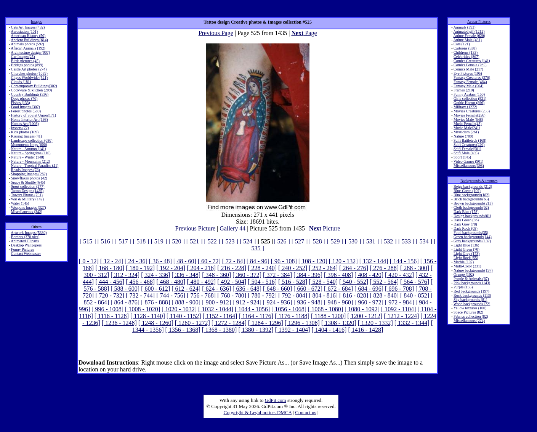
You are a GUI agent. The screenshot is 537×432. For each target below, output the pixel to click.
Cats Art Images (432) (28, 27)
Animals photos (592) (27, 44)
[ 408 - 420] (368, 275)
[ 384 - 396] (307, 275)
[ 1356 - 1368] (182, 329)
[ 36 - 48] (160, 261)
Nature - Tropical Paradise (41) (34, 165)
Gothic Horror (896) (469, 103)
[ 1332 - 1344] (412, 323)
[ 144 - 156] (404, 261)
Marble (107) (464, 262)
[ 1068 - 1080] (325, 309)
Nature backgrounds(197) (473, 270)
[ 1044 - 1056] (252, 309)
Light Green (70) (466, 249)
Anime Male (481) (467, 40)
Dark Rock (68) (466, 228)
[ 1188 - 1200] (328, 316)
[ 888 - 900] (186, 302)
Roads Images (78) (25, 170)
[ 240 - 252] (292, 268)
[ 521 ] (194, 241)
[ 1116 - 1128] (112, 316)
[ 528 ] (317, 241)
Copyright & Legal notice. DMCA (258, 412)
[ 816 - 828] (353, 295)
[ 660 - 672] (307, 288)
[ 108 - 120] (312, 261)
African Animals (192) (28, 48)
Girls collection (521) (470, 98)
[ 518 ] (141, 241)
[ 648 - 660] (277, 288)
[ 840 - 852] (414, 295)
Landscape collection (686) (32, 140)
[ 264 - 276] (353, 268)
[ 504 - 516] (262, 281)
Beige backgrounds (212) (473, 186)
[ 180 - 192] (140, 268)
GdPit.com (275, 400)
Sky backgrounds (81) (470, 300)
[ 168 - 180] (109, 268)
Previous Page (216, 33)
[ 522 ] (212, 241)
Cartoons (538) (465, 48)
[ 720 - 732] (109, 295)
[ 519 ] (159, 241)
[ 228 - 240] (262, 268)
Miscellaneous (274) (469, 320)
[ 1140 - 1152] (184, 316)
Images (36, 21)
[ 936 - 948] (307, 302)
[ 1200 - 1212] (364, 316)
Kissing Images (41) (26, 136)
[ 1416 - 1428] (365, 329)
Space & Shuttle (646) (28, 182)
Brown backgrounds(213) (473, 203)
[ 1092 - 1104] (398, 309)
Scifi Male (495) (466, 153)
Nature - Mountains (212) (30, 161)
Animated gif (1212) (468, 31)
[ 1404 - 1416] (328, 329)
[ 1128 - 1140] (147, 316)
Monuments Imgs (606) (29, 144)
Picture (324, 228)
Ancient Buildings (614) (29, 40)
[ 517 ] (123, 241)
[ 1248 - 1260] (155, 323)
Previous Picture (195, 228)
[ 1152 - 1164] (220, 316)
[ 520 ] (176, 241)
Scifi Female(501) (467, 149)
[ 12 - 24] (111, 261)
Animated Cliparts (25, 241)
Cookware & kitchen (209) (31, 90)
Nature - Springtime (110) (31, 153)
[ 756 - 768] (201, 295)
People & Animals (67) (471, 279)
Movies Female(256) (470, 115)
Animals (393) (464, 27)
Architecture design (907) (30, 52)
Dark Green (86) (466, 220)
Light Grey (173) (466, 253)
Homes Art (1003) (25, 124)
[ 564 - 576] (414, 281)
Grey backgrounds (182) (472, 241)
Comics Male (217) (468, 69)
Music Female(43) (468, 124)
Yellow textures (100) (470, 308)
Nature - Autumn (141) (28, 149)
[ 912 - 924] (246, 302)
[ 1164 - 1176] (256, 316)
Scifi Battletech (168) (470, 140)
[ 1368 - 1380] (219, 329)
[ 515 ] (88, 241)
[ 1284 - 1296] (265, 323)
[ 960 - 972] (368, 302)
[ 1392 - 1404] (292, 329)
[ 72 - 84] (233, 261)
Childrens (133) (466, 52)
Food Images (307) (25, 107)
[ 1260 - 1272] (192, 323)
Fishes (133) (20, 103)
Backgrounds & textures (478, 181)
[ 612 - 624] (186, 288)
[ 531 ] (370, 241)
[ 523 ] (230, 241)
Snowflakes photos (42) (29, 178)
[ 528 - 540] (323, 281)
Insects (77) (20, 128)
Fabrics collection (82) (471, 316)
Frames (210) (464, 90)
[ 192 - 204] (170, 268)
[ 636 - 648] (246, 288)
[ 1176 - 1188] (292, 316)
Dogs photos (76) (24, 98)
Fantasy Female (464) (470, 82)
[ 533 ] (406, 241)
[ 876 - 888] (155, 302)
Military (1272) (465, 107)
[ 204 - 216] (201, 268)
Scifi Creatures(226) (469, 144)
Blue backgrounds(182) (471, 195)
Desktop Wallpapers (26, 245)
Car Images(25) (23, 56)
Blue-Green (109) (467, 191)
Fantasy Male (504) (468, 86)
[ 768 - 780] (231, 295)
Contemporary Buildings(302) (34, 86)
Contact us (305, 412)
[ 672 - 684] (338, 288)
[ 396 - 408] (338, 275)
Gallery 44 (232, 228)
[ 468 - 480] (170, 281)
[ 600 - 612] (155, 288)
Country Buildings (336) (29, 94)
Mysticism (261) (466, 132)
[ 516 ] (106, 241)
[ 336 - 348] (186, 275)
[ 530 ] (353, 241)
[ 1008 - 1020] (142, 309)
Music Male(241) (467, 128)
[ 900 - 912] (216, 302)
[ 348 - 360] (216, 275)
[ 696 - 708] (399, 288)
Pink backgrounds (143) (472, 283)
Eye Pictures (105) (468, 73)
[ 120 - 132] (343, 261)
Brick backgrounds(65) (471, 199)
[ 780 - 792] (262, 295)
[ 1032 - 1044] (215, 309)
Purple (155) (463, 287)
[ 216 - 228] (231, 268)
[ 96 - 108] (284, 261)
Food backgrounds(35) (471, 232)
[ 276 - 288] (384, 268)
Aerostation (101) (24, 31)
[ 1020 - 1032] (179, 309)
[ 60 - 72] (209, 261)
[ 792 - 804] (292, 295)
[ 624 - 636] (216, 288)
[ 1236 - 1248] (119, 323)
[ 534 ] (424, 241)
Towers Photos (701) (27, 195)
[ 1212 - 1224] (401, 316)
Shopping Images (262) (29, 174)
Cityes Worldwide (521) (29, 77)
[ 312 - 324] (125, 275)
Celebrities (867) (466, 56)
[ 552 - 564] (384, 281)
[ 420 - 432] (399, 275)
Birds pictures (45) (25, 61)
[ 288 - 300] (414, 268)
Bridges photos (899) (27, 65)
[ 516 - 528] (292, 281)
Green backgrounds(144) (473, 237)
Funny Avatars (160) (469, 94)
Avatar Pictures (479, 21)
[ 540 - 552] (353, 281)
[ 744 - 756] (170, 295)
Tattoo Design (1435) (27, 191)
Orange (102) (464, 274)
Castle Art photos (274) (29, 69)
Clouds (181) (21, 82)
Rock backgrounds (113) (472, 295)
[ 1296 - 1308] (302, 323)
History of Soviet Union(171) (33, 115)
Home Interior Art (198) (29, 119)
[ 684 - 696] (368, 288)
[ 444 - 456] (109, 281)
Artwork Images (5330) (28, 232)
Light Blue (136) (466, 245)
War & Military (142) (27, 199)
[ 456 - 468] (140, 281)
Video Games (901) (468, 161)
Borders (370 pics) (25, 237)
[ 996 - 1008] (107, 309)
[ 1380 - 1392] (255, 329)
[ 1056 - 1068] (288, 309)
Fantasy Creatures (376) (472, 77)
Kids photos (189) (24, 132)
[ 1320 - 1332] (375, 323)
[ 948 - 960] (338, 302)
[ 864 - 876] (125, 302)
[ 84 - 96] (258, 261)
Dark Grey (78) (465, 224)
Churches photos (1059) (29, 73)
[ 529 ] (335, 241)
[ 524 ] (248, 241)
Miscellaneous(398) (469, 165)
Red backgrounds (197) (471, 291)
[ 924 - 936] (277, 302)
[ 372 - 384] (277, 275)
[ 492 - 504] (231, 281)
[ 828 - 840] (384, 295)
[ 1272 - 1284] (229, 323)
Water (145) (20, 203)
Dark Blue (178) (466, 212)
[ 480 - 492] (201, 281)
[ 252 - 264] (323, 268)
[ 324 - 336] (155, 275)
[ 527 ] (300, 241)
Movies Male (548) (468, 119)
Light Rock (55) (466, 258)
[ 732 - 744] (140, 295)
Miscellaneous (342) (26, 212)
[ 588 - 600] (125, 288)
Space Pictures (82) (468, 312)
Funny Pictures (22, 249)
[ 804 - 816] (323, 295)
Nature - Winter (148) (27, 157)
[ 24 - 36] (136, 261)
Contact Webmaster (26, 253)
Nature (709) (463, 136)
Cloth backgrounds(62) (471, 207)
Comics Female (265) (470, 65)
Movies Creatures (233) (472, 111)
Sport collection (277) (28, 186)
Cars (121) (462, 44)
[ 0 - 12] (89, 261)
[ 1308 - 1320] (338, 323)
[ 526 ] (282, 241)
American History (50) (28, 36)
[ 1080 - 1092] (362, 309)
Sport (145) (462, 157)
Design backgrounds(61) (472, 216)
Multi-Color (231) (467, 266)
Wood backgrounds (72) (472, 304)
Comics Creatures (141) (472, 61)
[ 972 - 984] (399, 302)
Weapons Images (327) (28, 207)
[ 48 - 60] (184, 261)
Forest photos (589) (26, 111)
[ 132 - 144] (373, 261)
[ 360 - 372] (246, 275)
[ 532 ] (388, 241)
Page (304, 33)
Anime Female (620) (469, 36)
